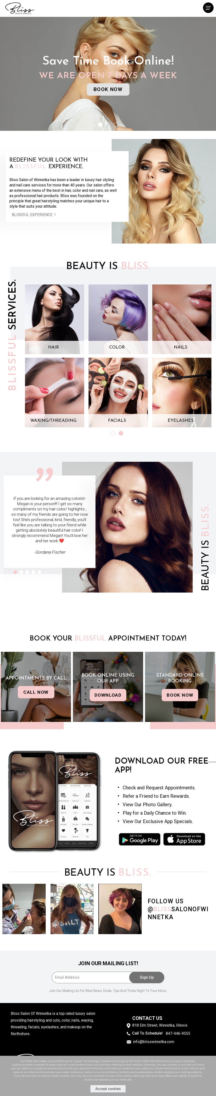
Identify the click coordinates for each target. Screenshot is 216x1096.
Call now (36, 692)
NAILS (180, 347)
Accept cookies (108, 1089)
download (108, 695)
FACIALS (117, 420)
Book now (180, 695)
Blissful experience (35, 214)
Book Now (108, 89)
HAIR (53, 347)
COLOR (117, 347)
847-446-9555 (178, 1033)
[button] (100, 124)
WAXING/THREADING (53, 420)
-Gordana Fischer (49, 552)
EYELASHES (181, 420)
